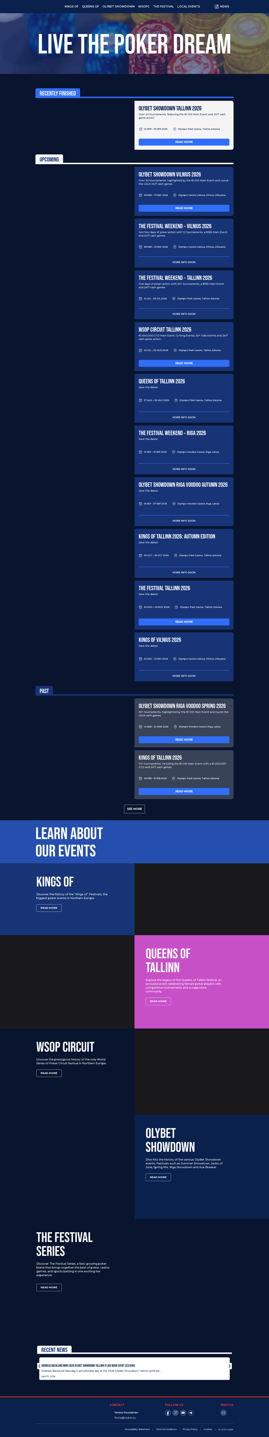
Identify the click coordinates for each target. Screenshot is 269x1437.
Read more (184, 142)
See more (134, 809)
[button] (39, 1364)
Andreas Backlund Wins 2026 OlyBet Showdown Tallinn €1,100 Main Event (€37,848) (88, 1364)
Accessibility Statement (137, 1427)
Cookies (208, 1427)
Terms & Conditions (166, 1427)
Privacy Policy (190, 1427)
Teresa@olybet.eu (125, 1416)
